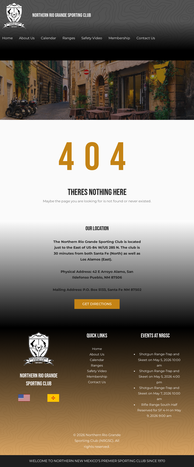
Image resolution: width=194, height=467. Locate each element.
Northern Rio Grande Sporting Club (61, 15)
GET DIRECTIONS (97, 304)
